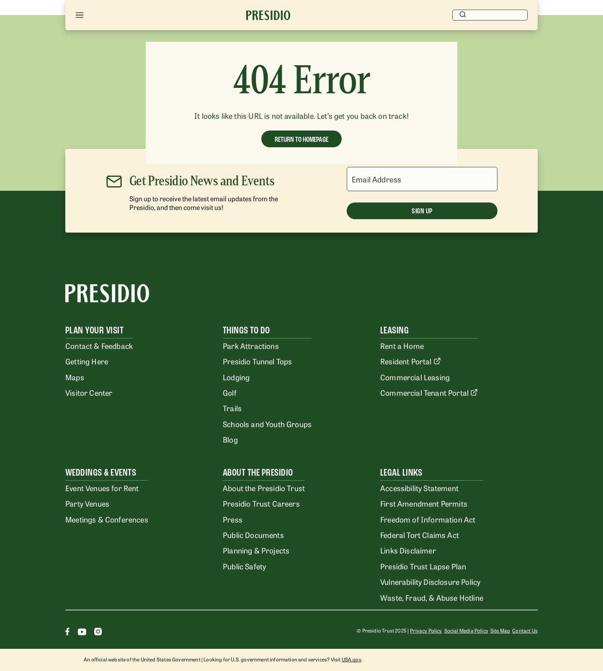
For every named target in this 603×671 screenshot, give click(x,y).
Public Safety (244, 566)
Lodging (236, 377)
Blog (230, 439)
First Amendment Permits (423, 503)
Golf (230, 392)
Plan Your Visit (94, 330)
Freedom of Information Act (427, 519)
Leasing (394, 330)
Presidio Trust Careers (261, 503)
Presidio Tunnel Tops (257, 361)
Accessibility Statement (419, 488)
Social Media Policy (466, 630)
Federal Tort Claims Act (419, 535)
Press (232, 519)
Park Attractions (251, 346)
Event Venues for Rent (102, 488)
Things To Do (246, 330)
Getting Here (86, 361)
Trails (232, 408)
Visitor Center (88, 392)
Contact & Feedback (99, 346)
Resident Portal (410, 361)
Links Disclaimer (408, 550)
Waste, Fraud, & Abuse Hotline (431, 597)
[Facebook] (67, 632)
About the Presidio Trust (264, 488)
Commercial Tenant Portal (429, 392)
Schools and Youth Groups (267, 424)
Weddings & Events (100, 472)
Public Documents (253, 535)
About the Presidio (258, 472)
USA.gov (351, 659)
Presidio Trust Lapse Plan (423, 566)
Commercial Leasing (415, 377)
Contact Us (525, 630)
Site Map (500, 630)
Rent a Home (402, 346)
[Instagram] (98, 632)
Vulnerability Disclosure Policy (430, 581)
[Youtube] (81, 632)
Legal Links (401, 472)
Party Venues (87, 503)
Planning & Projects (256, 550)
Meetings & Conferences (106, 519)
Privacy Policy (426, 630)
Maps (74, 377)
